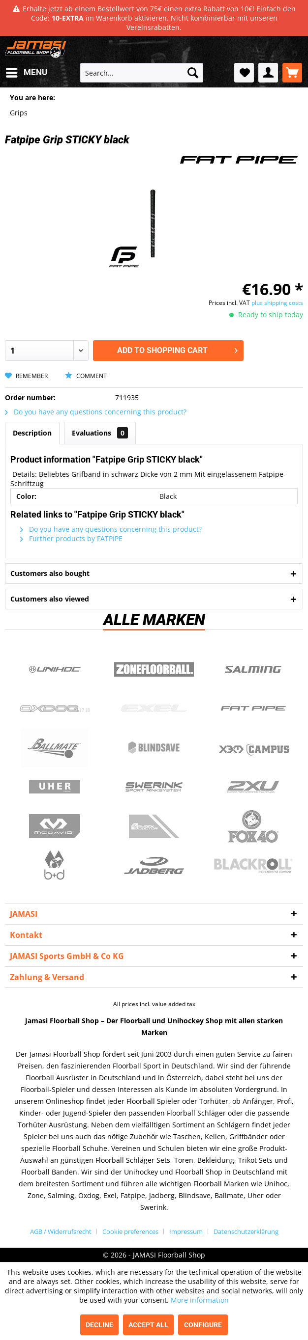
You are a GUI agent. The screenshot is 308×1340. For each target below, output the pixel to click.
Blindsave (154, 747)
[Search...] (141, 72)
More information (200, 1300)
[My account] (268, 72)
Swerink (154, 787)
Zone (154, 669)
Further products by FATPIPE (71, 538)
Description (32, 433)
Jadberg (154, 865)
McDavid (54, 826)
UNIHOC (54, 669)
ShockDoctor (154, 826)
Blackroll (253, 865)
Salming (253, 669)
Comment (86, 376)
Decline (99, 1325)
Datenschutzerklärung (246, 1231)
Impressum (186, 1231)
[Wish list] (244, 72)
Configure (203, 1325)
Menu (26, 71)
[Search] (193, 72)
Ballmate (54, 747)
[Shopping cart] (292, 72)
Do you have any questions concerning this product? (95, 411)
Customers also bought (50, 573)
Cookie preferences (130, 1231)
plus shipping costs (277, 303)
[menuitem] (26, 72)
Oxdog (54, 708)
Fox (253, 826)
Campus (253, 747)
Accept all (148, 1325)
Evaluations (100, 432)
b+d (54, 865)
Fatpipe (253, 708)
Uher (54, 787)
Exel (154, 708)
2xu (253, 787)
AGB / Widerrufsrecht (61, 1231)
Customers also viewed (49, 598)
